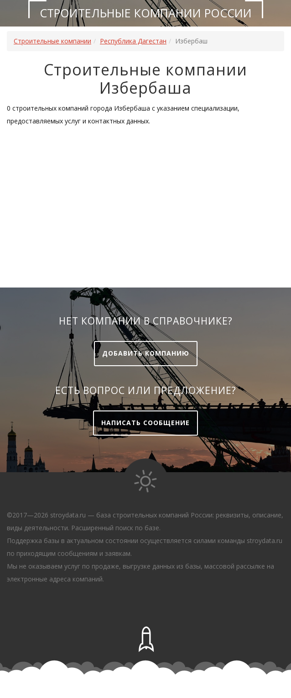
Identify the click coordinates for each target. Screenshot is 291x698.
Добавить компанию (145, 353)
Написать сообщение (145, 422)
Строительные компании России (146, 13)
